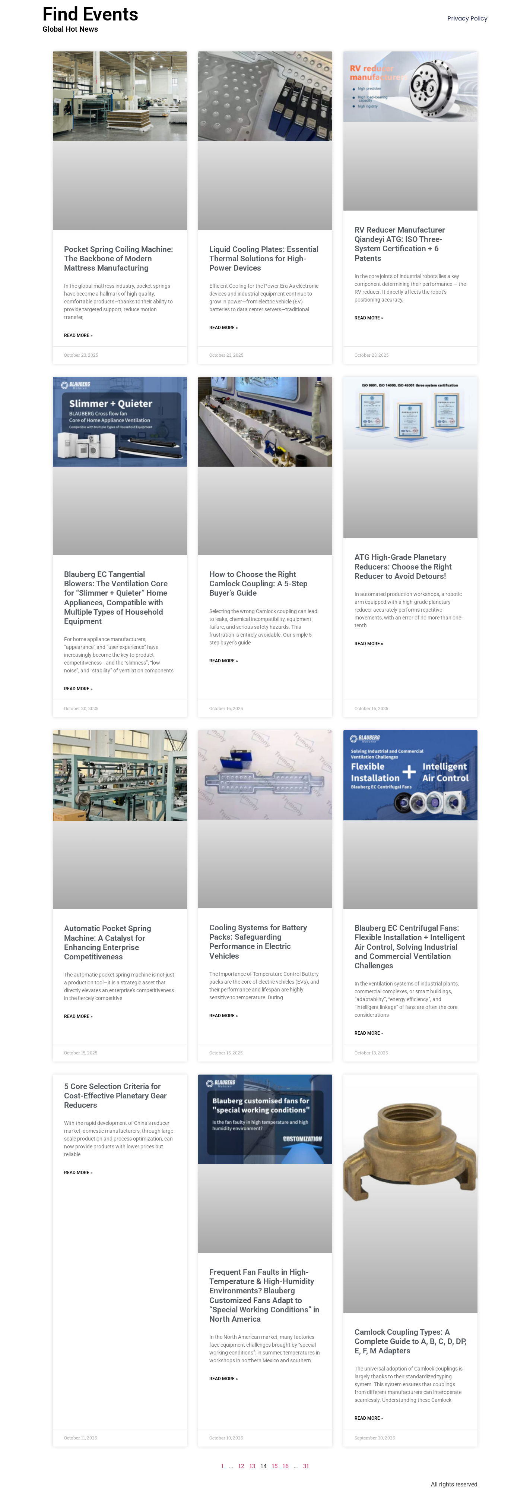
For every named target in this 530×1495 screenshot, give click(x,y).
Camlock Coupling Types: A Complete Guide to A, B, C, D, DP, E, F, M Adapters (410, 1341)
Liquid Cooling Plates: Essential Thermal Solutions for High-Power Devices (263, 258)
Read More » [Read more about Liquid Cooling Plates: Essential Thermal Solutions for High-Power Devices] (223, 327)
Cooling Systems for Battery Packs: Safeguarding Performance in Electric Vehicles (258, 942)
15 (274, 1466)
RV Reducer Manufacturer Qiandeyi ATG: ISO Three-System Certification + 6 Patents (400, 244)
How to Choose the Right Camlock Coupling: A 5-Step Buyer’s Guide (258, 583)
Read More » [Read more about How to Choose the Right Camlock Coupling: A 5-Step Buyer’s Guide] (223, 660)
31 (306, 1466)
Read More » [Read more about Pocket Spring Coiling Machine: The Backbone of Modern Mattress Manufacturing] (78, 335)
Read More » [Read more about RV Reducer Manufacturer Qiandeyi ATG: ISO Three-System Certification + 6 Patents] (369, 318)
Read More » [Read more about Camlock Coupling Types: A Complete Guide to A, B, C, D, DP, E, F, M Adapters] (369, 1418)
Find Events (90, 14)
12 (241, 1466)
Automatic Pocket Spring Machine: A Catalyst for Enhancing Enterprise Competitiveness (107, 942)
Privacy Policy (467, 18)
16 (286, 1466)
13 (253, 1466)
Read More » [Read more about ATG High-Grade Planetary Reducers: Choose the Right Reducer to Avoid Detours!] (369, 643)
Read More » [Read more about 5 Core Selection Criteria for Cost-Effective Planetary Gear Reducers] (78, 1172)
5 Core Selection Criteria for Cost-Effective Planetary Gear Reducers (115, 1096)
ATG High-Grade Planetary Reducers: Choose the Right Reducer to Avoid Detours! (403, 566)
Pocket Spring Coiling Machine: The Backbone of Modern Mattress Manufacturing (118, 258)
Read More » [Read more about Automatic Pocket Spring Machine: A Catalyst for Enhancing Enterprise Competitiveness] (78, 1016)
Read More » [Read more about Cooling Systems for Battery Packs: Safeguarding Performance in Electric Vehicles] (223, 1015)
